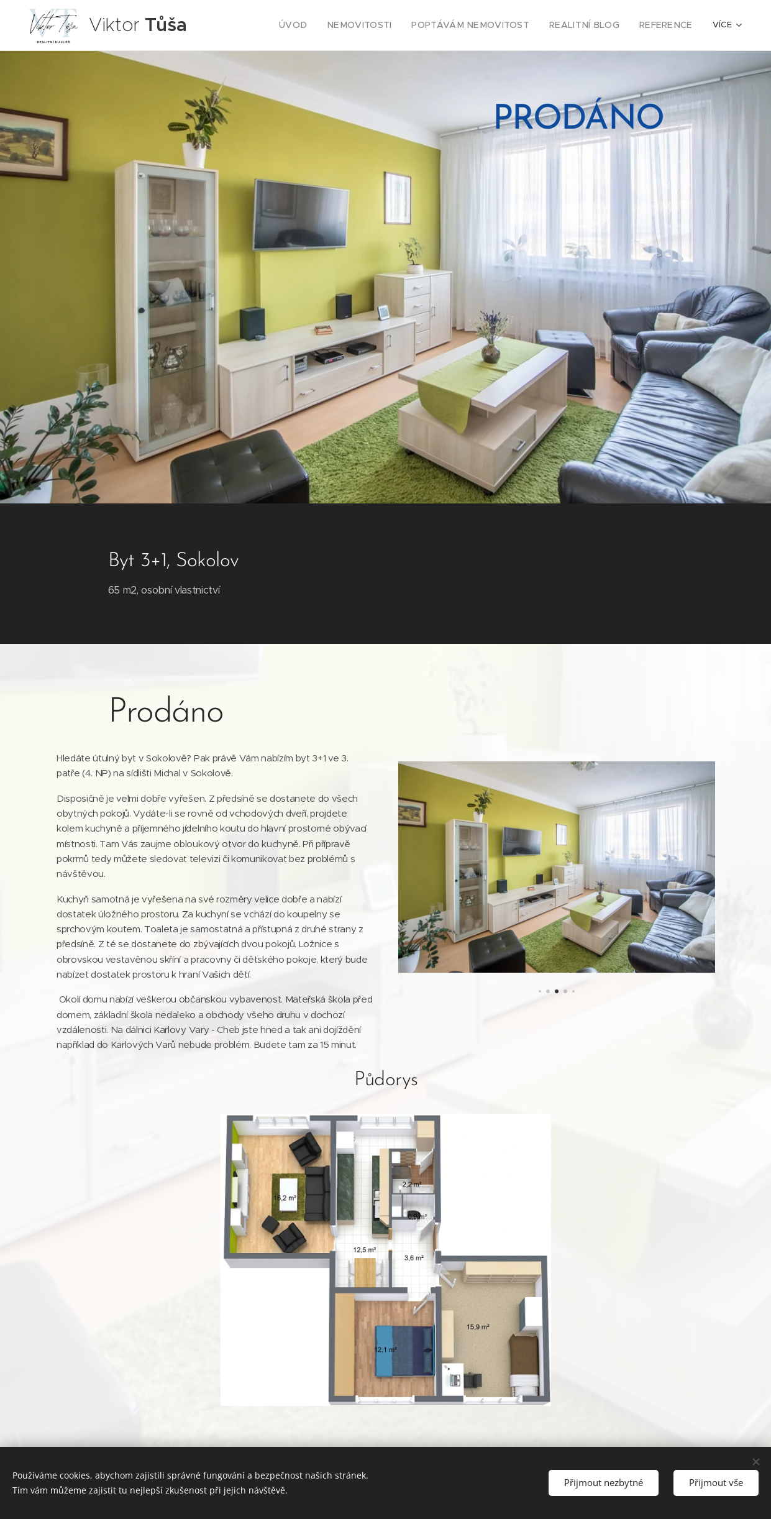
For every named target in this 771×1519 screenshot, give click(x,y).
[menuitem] (316, 25)
